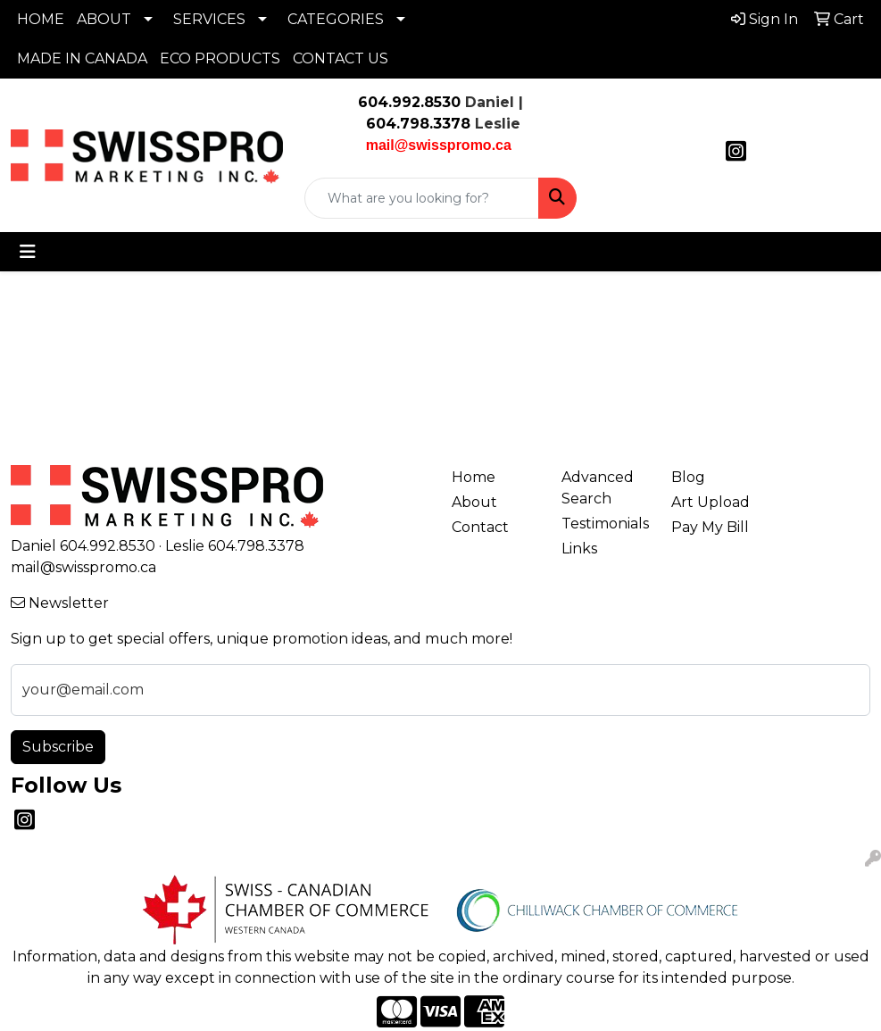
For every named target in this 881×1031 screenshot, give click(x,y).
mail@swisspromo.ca (83, 567)
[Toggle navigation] (27, 251)
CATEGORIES (335, 19)
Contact (480, 527)
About (474, 502)
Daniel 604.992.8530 (83, 545)
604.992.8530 (409, 102)
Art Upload (710, 502)
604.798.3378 (416, 123)
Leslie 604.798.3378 (234, 545)
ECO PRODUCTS (220, 58)
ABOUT (104, 19)
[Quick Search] (421, 198)
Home (473, 477)
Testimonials (605, 523)
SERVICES (209, 19)
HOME (40, 19)
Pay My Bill (710, 527)
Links (579, 548)
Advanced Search (597, 488)
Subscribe (58, 746)
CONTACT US (340, 58)
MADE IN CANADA (82, 58)
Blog (688, 477)
